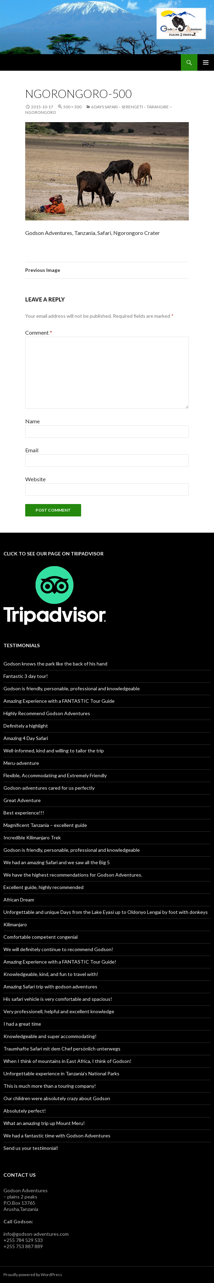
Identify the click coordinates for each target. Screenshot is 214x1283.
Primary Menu (205, 62)
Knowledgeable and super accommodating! (50, 1036)
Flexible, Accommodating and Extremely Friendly (55, 775)
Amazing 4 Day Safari (25, 738)
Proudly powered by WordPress (32, 1274)
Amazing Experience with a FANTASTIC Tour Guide (59, 701)
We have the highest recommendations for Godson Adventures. (72, 875)
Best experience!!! (23, 813)
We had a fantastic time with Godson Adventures (56, 1135)
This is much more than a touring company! (49, 1086)
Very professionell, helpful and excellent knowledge (58, 1011)
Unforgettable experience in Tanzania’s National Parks (61, 1073)
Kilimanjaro (15, 924)
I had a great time (22, 1024)
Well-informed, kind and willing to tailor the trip (53, 750)
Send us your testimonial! (30, 1148)
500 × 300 (72, 106)
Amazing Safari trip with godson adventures (50, 986)
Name (32, 421)
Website (35, 479)
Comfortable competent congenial (40, 937)
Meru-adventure (21, 763)
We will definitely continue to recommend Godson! (58, 949)
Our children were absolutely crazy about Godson (56, 1098)
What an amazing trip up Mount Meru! (44, 1123)
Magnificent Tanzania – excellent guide (45, 825)
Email (31, 450)
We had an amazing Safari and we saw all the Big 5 (56, 862)
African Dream (18, 899)
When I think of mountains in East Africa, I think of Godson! (67, 1061)
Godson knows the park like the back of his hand (55, 664)
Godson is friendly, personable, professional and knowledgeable (71, 688)
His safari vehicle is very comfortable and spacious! (57, 999)
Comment (38, 332)
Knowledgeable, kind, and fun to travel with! (50, 974)
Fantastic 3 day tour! (25, 676)
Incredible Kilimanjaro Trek (32, 837)
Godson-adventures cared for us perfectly (49, 788)
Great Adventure (22, 800)
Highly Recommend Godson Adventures (46, 713)
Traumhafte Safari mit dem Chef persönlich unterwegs (61, 1049)
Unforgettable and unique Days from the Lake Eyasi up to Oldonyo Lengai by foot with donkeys (105, 912)
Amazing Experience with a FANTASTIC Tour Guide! (59, 962)
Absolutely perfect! (24, 1111)
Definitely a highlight (25, 726)
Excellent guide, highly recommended (43, 887)
